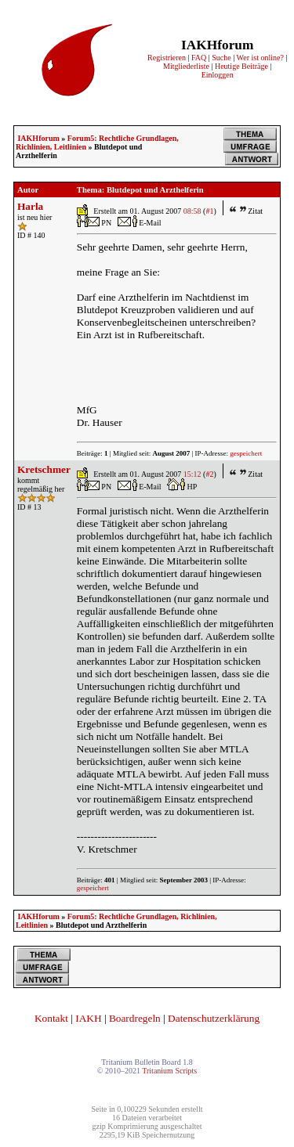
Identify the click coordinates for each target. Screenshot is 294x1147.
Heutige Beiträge (241, 66)
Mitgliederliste (186, 66)
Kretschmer (44, 469)
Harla (30, 206)
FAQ (198, 57)
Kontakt (51, 1018)
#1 (209, 211)
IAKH (88, 1018)
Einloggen (217, 74)
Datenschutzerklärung (214, 1018)
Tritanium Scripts (169, 1070)
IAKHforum (38, 138)
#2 (209, 474)
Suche (221, 57)
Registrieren (166, 57)
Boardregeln (135, 1018)
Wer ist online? (260, 57)
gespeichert (246, 453)
